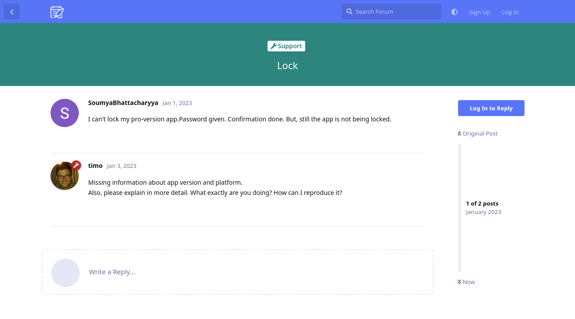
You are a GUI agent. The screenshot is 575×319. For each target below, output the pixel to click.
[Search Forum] (391, 11)
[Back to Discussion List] (11, 11)
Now (466, 282)
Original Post (477, 133)
